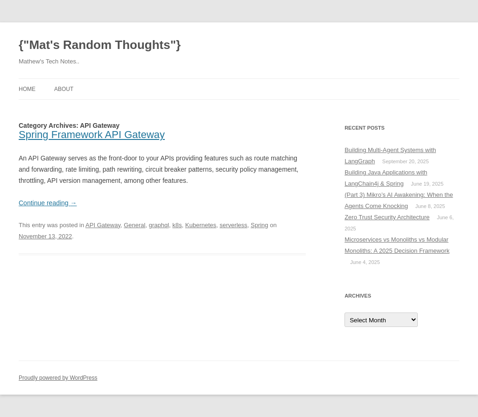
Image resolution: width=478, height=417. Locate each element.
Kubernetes (201, 225)
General (134, 225)
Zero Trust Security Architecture (386, 217)
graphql (159, 225)
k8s (177, 225)
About (63, 89)
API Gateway (102, 225)
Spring (259, 225)
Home (27, 89)
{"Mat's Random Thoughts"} (100, 45)
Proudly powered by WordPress (58, 378)
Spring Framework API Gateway (92, 134)
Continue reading (48, 203)
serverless (233, 225)
